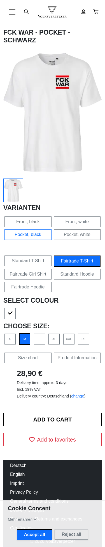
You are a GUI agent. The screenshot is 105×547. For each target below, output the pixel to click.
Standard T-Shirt (28, 260)
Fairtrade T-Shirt (77, 261)
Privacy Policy (24, 492)
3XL (83, 339)
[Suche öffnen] (26, 12)
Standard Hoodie (77, 274)
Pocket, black (28, 234)
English (17, 474)
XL (54, 339)
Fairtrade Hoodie (28, 287)
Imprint (17, 483)
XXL (69, 339)
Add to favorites (52, 440)
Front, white (77, 221)
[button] (96, 12)
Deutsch (18, 465)
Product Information (77, 357)
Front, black (28, 221)
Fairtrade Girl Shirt (28, 274)
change (77, 396)
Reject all (71, 534)
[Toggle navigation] (12, 12)
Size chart (28, 357)
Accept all (34, 534)
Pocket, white (77, 234)
